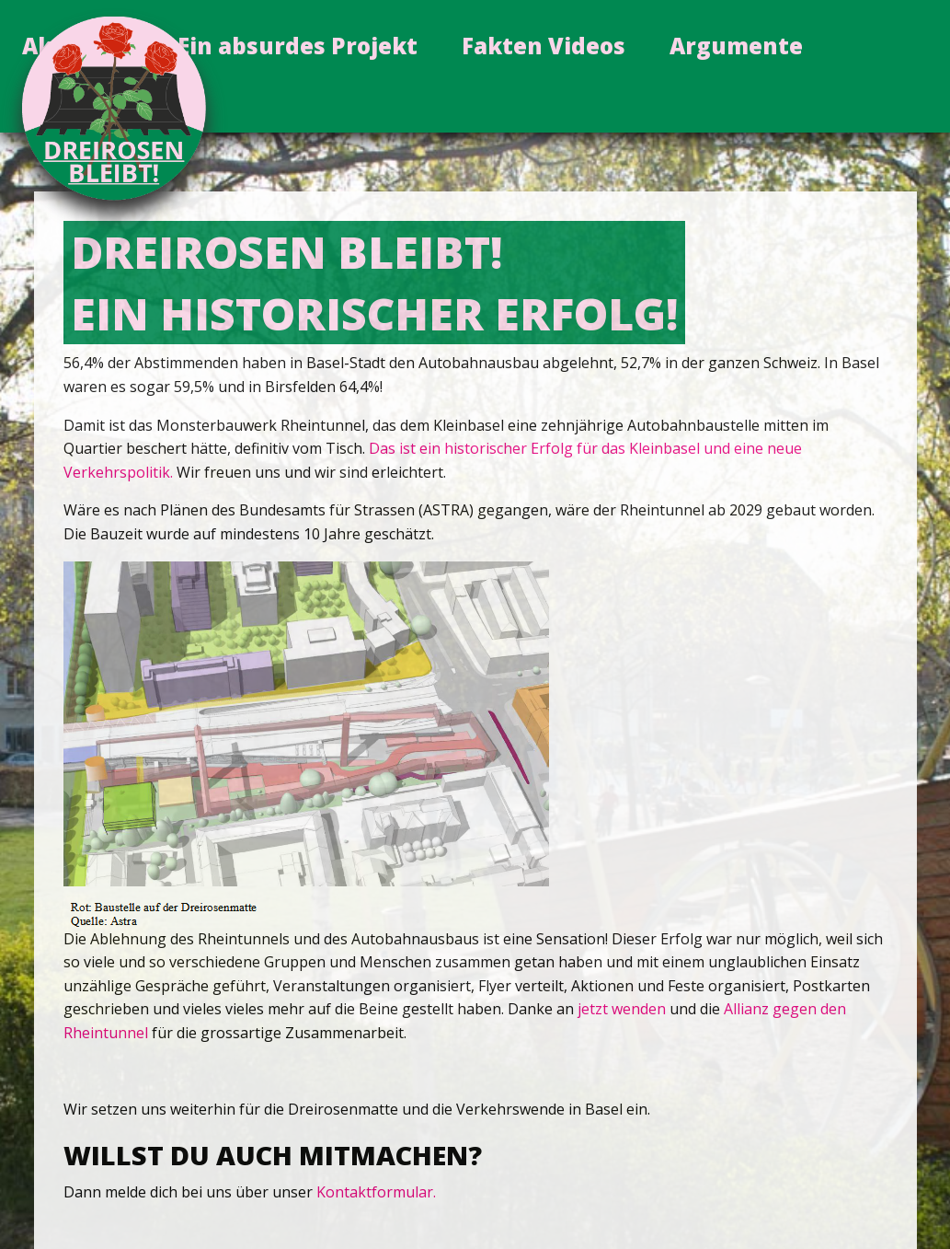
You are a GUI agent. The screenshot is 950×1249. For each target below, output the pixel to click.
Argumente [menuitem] (736, 45)
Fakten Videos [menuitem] (543, 45)
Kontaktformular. (376, 1192)
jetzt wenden (622, 1009)
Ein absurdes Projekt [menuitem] (297, 45)
